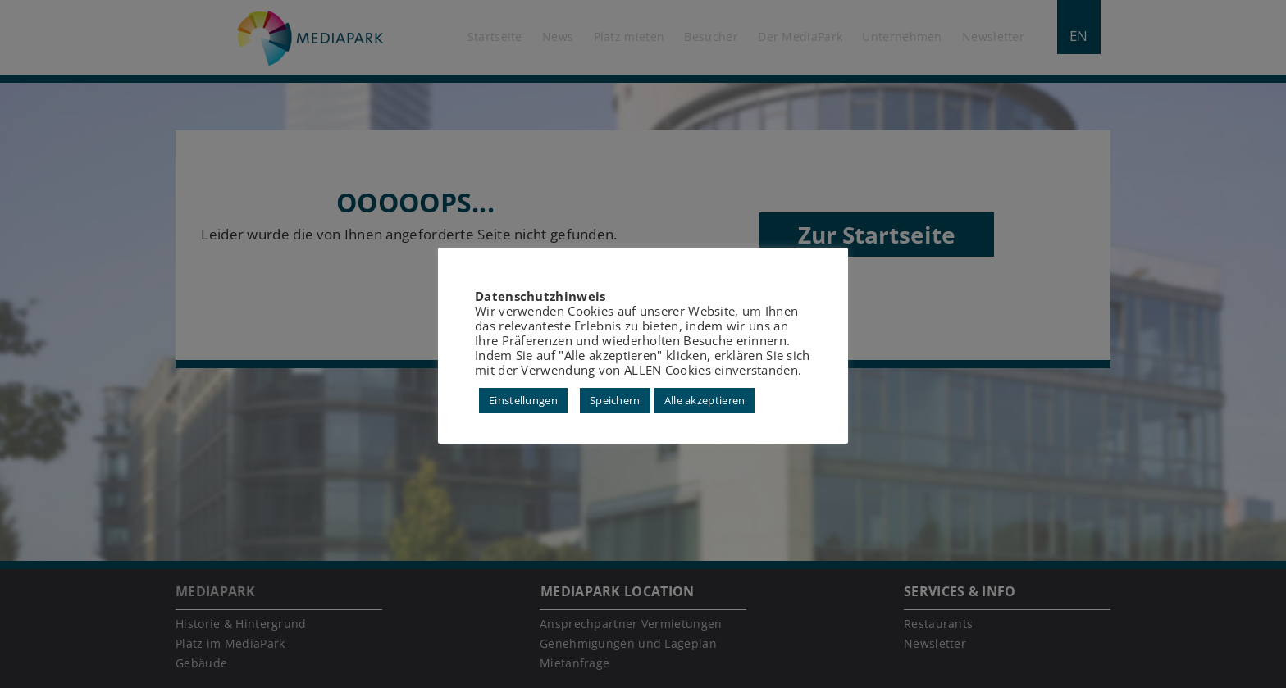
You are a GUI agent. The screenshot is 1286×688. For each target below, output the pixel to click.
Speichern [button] (615, 400)
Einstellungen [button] (523, 400)
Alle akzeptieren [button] (705, 400)
